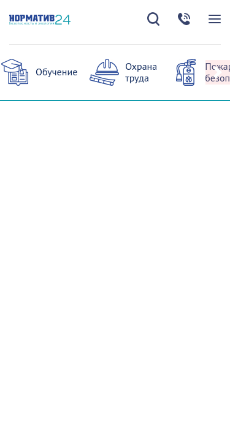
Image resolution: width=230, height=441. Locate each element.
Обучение (56, 72)
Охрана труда (141, 72)
